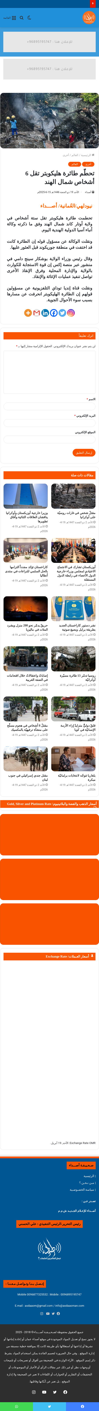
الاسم (91, 399)
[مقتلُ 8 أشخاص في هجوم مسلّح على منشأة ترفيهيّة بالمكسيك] (26, 708)
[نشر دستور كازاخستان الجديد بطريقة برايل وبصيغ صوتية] (73, 608)
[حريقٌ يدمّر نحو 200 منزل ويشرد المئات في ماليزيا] (26, 608)
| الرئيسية (90, 1176)
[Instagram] (71, 313)
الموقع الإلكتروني (85, 432)
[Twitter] (62, 313)
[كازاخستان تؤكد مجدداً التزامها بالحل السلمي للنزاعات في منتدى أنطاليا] (26, 550)
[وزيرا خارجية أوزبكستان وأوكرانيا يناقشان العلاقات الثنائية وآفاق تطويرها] (26, 496)
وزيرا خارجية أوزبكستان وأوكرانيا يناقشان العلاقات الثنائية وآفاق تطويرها (27, 517)
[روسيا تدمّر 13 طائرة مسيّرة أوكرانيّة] (73, 658)
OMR (92, 1143)
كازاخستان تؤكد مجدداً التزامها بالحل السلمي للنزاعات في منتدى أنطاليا (26, 571)
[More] (28, 313)
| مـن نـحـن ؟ (87, 1182)
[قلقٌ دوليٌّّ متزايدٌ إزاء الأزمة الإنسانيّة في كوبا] (73, 708)
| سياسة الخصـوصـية (83, 1189)
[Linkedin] (45, 313)
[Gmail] (36, 313)
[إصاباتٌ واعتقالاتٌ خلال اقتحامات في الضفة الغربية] (26, 658)
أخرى (66, 155)
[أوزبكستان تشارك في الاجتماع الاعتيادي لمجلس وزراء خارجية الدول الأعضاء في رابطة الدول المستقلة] (73, 550)
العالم (75, 155)
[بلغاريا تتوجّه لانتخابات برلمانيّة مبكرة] (73, 758)
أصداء (88, 192)
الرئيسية (87, 155)
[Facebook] (54, 313)
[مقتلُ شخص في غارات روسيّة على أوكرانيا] (73, 496)
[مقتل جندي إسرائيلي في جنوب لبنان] (26, 758)
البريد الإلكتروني (84, 415)
